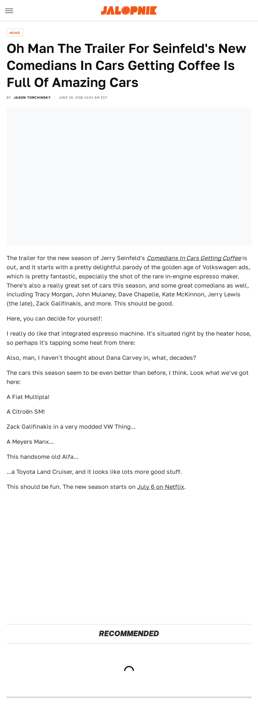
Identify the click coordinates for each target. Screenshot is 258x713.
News (14, 33)
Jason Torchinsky (32, 97)
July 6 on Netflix (160, 486)
